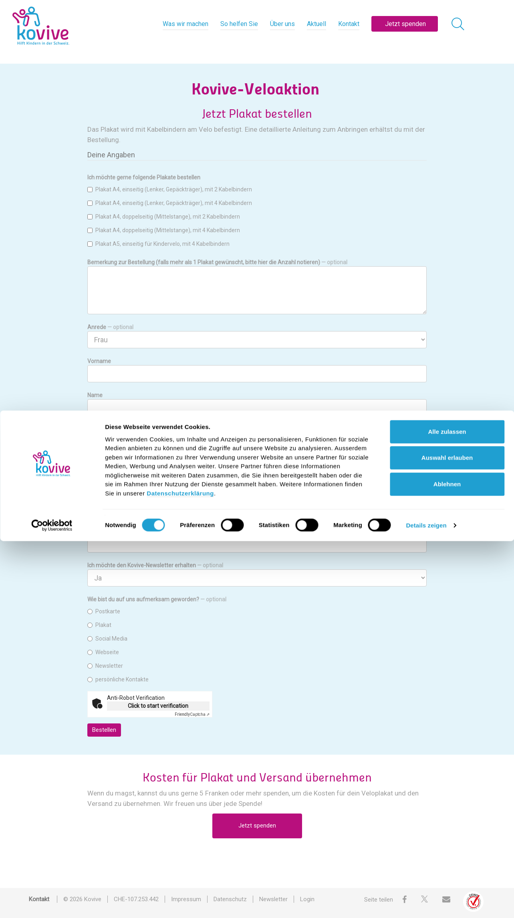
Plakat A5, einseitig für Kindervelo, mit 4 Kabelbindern (158, 244)
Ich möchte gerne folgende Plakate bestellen (143, 177)
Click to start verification (158, 706)
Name (95, 395)
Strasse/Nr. (101, 463)
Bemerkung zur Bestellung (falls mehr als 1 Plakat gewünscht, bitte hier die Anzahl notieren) (217, 262)
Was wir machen (185, 24)
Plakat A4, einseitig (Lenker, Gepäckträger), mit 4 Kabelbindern (169, 203)
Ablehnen (447, 861)
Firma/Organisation (125, 429)
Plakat (99, 625)
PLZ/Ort (97, 497)
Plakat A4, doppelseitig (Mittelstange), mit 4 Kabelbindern (163, 230)
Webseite (103, 652)
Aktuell (316, 24)
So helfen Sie (239, 24)
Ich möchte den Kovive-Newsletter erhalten (155, 565)
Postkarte (103, 611)
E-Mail (95, 531)
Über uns (282, 24)
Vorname (99, 361)
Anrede (110, 327)
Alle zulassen (447, 808)
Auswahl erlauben (447, 834)
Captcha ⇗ (192, 714)
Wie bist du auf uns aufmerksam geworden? (156, 599)
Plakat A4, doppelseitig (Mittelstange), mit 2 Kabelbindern (163, 216)
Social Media (107, 638)
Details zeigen (426, 902)
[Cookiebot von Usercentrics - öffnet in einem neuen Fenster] (52, 902)
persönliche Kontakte (118, 679)
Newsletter (105, 666)
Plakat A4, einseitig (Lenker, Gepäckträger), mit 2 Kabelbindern (169, 189)
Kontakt (348, 24)
